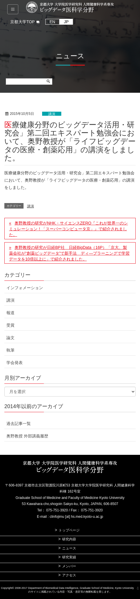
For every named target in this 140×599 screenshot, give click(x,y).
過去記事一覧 (18, 423)
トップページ (69, 530)
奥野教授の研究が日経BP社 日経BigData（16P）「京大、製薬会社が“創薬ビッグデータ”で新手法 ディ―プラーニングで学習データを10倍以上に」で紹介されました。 (69, 253)
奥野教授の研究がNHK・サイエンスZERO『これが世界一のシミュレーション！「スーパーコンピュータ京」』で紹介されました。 (68, 229)
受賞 (10, 325)
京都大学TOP (22, 21)
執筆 (10, 350)
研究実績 (69, 557)
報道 (10, 312)
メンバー (69, 566)
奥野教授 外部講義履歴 (27, 436)
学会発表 (14, 362)
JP (66, 21)
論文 (10, 337)
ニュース (69, 548)
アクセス (69, 575)
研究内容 (69, 539)
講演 (51, 114)
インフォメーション (24, 287)
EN (52, 21)
